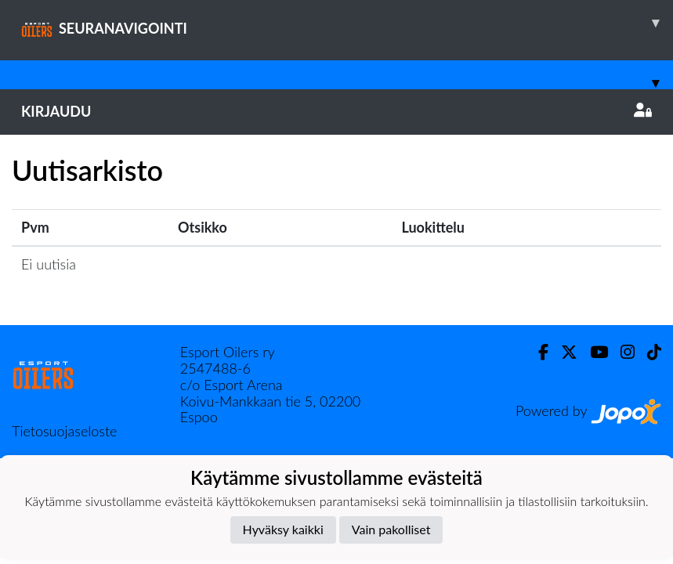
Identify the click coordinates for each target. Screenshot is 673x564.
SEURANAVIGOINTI (347, 22)
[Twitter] (562, 352)
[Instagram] (621, 352)
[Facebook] (537, 352)
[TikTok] (648, 352)
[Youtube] (592, 352)
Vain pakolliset (391, 529)
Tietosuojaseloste (64, 430)
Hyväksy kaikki (283, 529)
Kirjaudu (336, 111)
